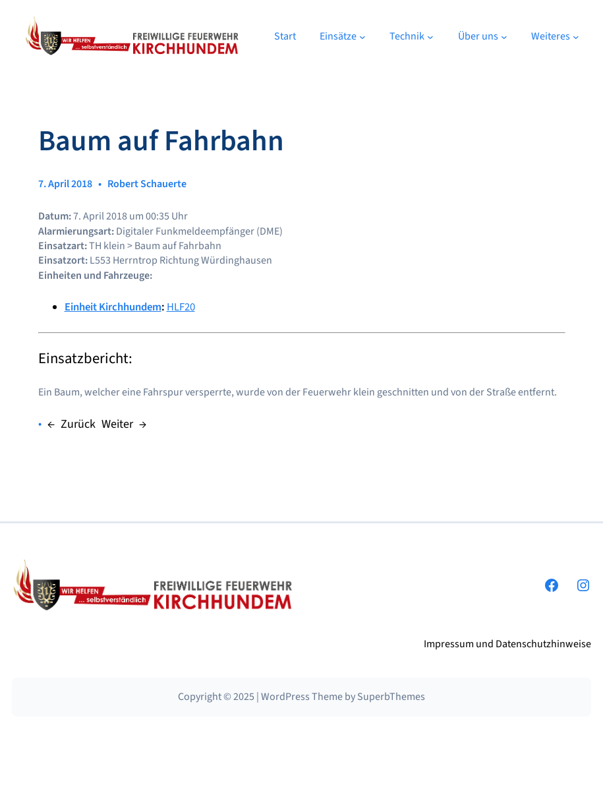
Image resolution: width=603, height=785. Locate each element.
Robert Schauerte (147, 184)
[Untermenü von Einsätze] (362, 36)
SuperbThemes (391, 696)
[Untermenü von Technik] (430, 36)
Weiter (117, 424)
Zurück (78, 424)
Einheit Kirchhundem (113, 307)
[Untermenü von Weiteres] (576, 36)
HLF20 (181, 307)
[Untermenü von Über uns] (504, 36)
